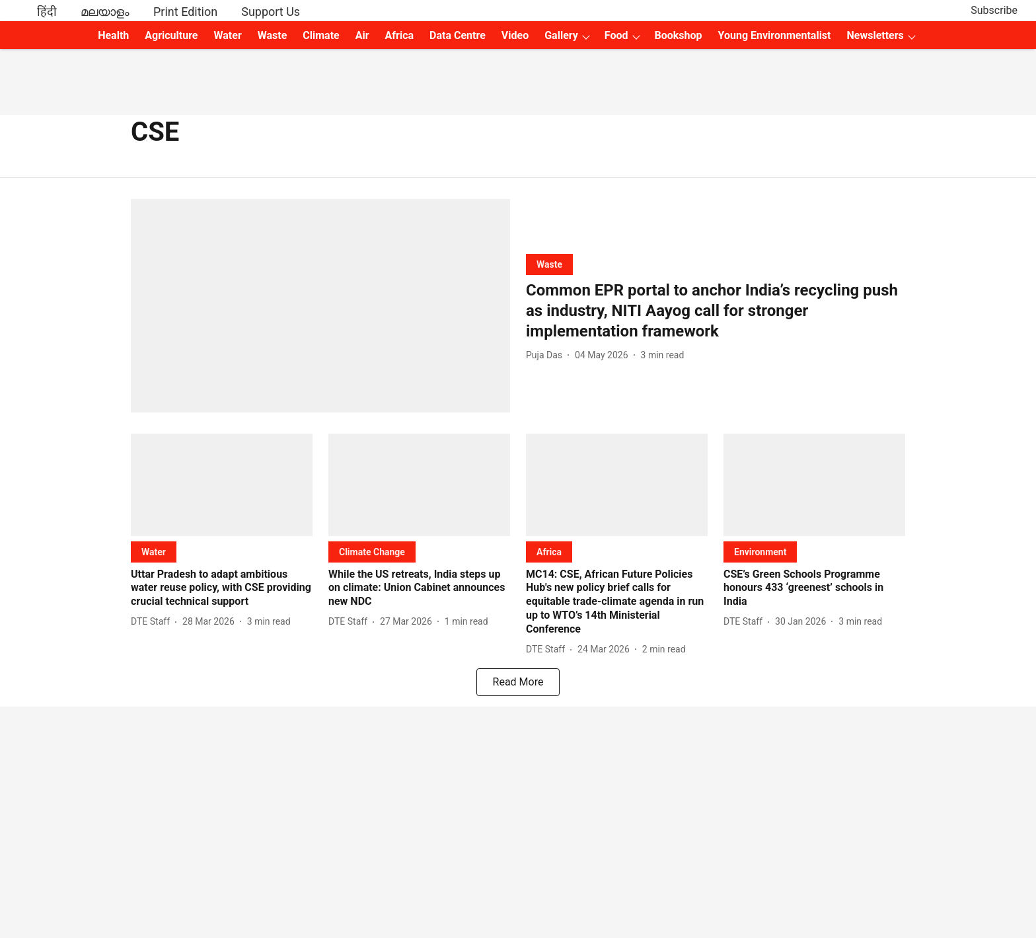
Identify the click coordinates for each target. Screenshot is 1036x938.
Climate (321, 35)
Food (616, 35)
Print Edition (185, 12)
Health (113, 35)
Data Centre (457, 35)
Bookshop (678, 35)
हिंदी (47, 12)
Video (515, 35)
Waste (272, 35)
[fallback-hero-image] (320, 305)
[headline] (715, 311)
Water (228, 35)
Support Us (270, 12)
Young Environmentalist (774, 35)
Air (362, 35)
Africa (399, 35)
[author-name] (547, 355)
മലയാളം (105, 12)
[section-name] (549, 264)
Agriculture (171, 35)
